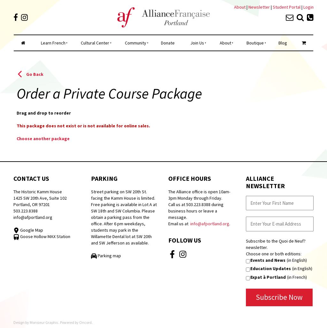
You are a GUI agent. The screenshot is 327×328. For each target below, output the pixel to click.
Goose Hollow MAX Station (41, 236)
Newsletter (259, 7)
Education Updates (270, 268)
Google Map (28, 230)
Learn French (53, 43)
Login (308, 7)
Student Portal (286, 7)
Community (135, 43)
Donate (168, 43)
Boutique (255, 43)
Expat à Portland (268, 277)
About (240, 7)
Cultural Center (95, 43)
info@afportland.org (32, 217)
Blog (282, 43)
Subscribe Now (279, 297)
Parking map (106, 256)
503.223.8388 (25, 211)
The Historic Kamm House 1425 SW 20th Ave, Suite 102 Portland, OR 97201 (40, 198)
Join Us (197, 43)
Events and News (267, 260)
